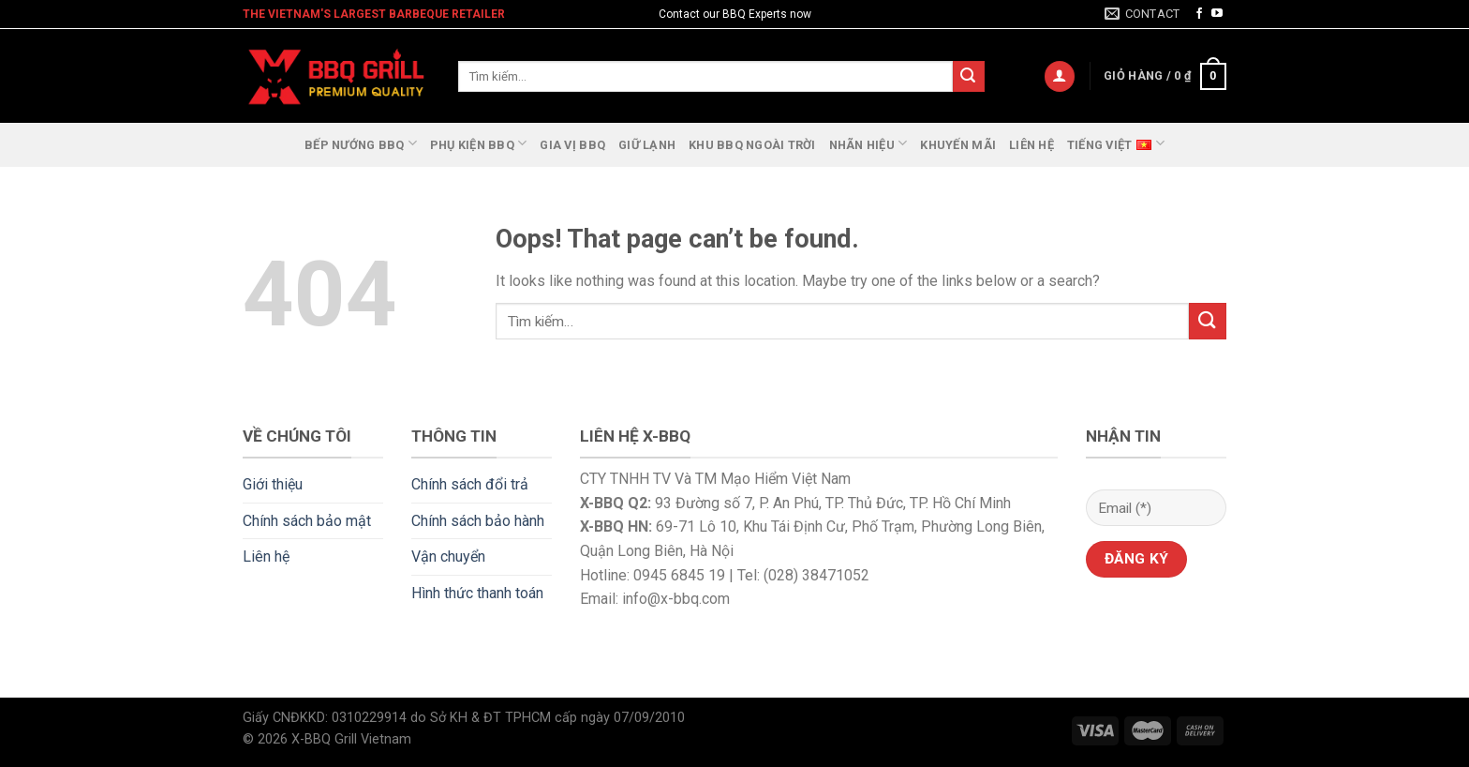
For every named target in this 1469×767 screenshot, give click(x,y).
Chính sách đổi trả (469, 484)
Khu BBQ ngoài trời (752, 145)
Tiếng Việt (1116, 143)
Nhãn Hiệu (868, 143)
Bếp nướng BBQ (360, 143)
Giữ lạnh (646, 145)
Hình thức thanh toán (477, 593)
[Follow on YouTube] (1217, 14)
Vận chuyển (448, 556)
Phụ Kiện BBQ (478, 143)
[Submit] (969, 77)
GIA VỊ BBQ (572, 145)
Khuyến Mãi (958, 145)
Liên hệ (1031, 145)
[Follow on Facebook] (1199, 14)
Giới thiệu (273, 484)
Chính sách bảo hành (477, 521)
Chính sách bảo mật (307, 521)
